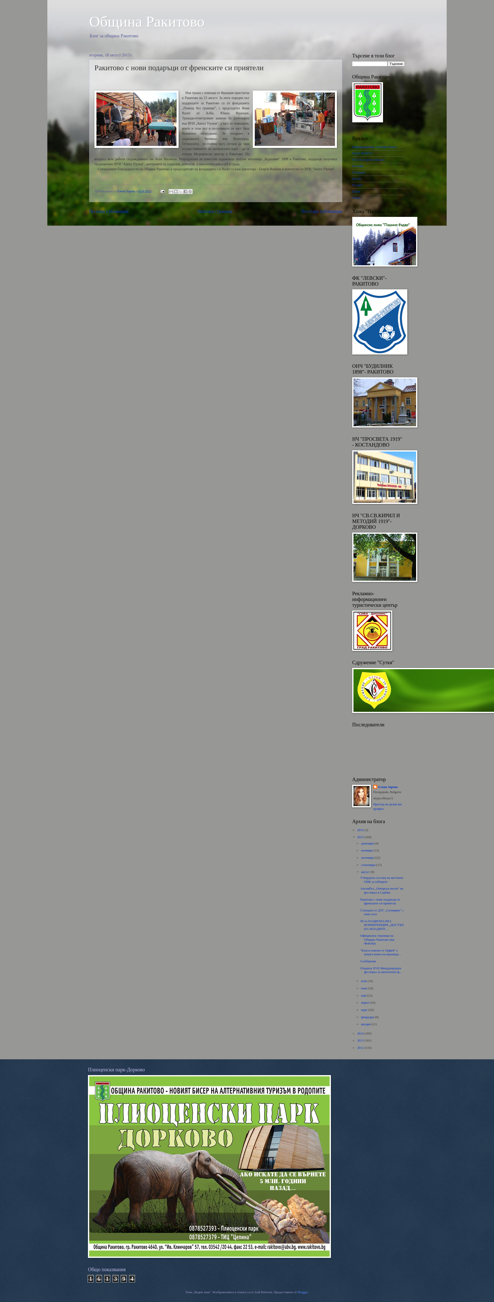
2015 (360, 837)
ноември (367, 850)
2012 (360, 1048)
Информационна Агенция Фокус (374, 147)
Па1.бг (356, 179)
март (364, 1010)
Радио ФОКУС (362, 153)
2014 (360, 1033)
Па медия (358, 172)
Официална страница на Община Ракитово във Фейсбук (377, 939)
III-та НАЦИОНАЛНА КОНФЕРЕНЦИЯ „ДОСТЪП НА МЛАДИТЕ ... (382, 925)
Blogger (303, 1292)
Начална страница (215, 211)
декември (368, 843)
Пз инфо (358, 166)
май (364, 995)
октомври (368, 857)
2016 (360, 830)
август (365, 872)
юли (364, 981)
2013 (360, 1040)
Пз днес (357, 185)
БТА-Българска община (368, 159)
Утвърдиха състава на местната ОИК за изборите (381, 879)
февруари (368, 1017)
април (365, 1002)
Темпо (356, 198)
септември (368, 865)
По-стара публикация (321, 211)
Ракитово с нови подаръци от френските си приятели (380, 901)
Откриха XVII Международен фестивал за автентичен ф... (381, 970)
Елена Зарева (388, 787)
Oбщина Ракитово (147, 21)
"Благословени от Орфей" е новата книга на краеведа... (380, 952)
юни (364, 988)
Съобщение (368, 961)
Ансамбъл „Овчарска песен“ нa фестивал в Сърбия (381, 890)
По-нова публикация (109, 211)
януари (366, 1024)
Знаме (356, 191)
